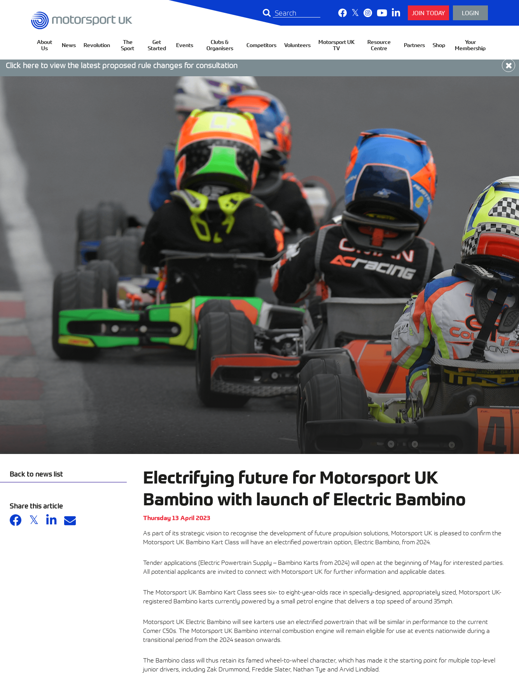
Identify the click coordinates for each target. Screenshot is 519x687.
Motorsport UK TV (336, 45)
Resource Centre (379, 45)
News (69, 45)
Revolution (97, 45)
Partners (414, 45)
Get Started (157, 45)
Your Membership (470, 45)
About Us (44, 45)
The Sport (127, 45)
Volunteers (297, 45)
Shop (439, 45)
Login (470, 12)
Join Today (428, 12)
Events (184, 45)
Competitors (261, 45)
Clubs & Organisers (219, 45)
